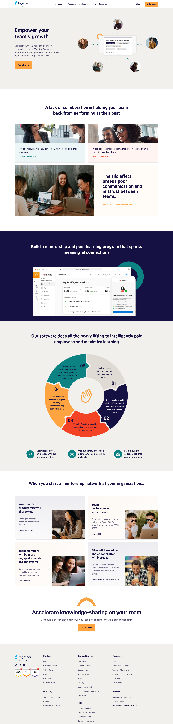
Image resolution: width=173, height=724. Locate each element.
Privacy (80, 679)
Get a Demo (151, 4)
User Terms (82, 662)
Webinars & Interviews (120, 670)
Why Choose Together (51, 697)
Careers (46, 702)
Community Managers (86, 721)
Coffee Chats (48, 670)
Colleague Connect (50, 666)
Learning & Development (87, 713)
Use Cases (47, 679)
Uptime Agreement (85, 687)
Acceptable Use (83, 675)
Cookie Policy (83, 670)
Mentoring (47, 662)
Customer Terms (84, 666)
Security (81, 683)
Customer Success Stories (122, 675)
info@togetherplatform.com (122, 697)
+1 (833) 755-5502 (119, 702)
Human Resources (84, 709)
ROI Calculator (117, 683)
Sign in (139, 4)
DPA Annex (82, 696)
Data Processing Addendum (88, 692)
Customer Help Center (51, 706)
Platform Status (49, 683)
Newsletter (116, 679)
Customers (83, 4)
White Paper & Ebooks (120, 666)
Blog (114, 662)
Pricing (93, 4)
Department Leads (85, 717)
